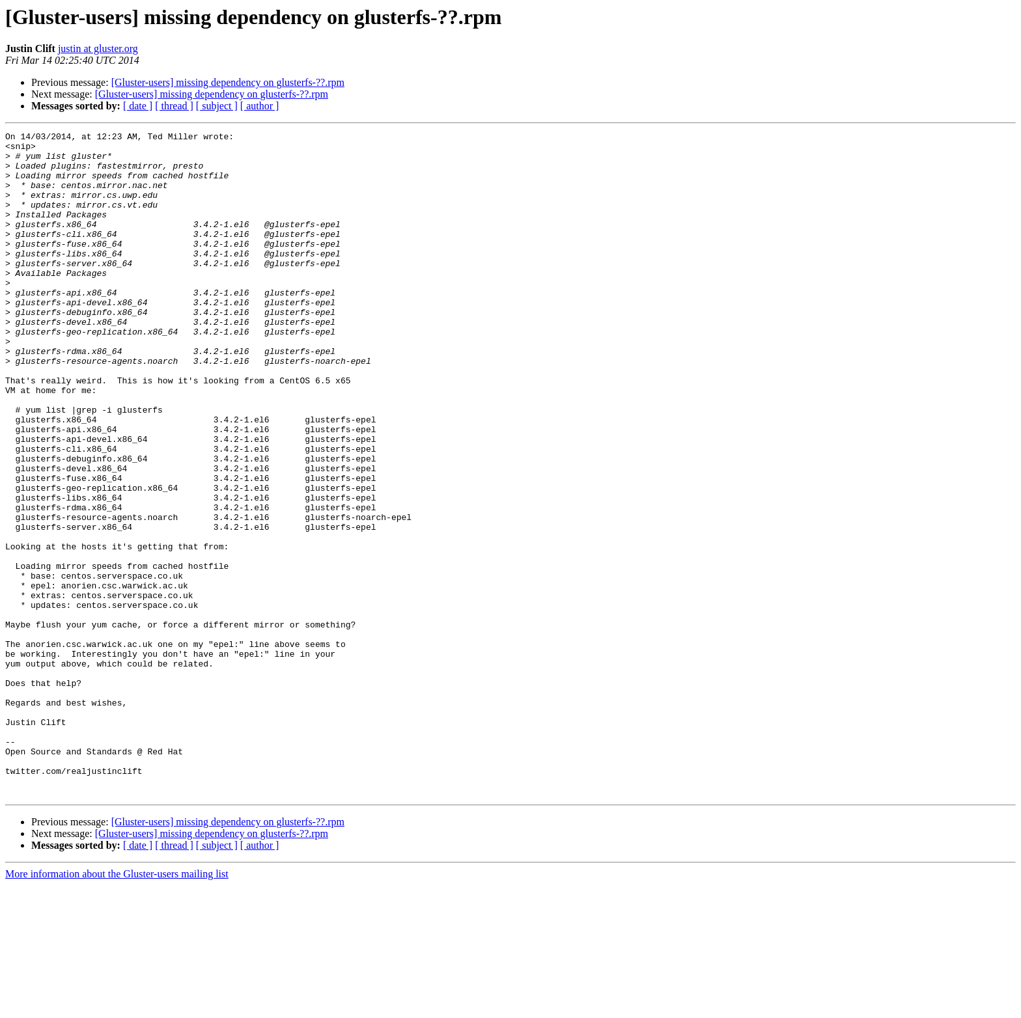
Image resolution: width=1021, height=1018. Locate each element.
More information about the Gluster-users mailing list (117, 1006)
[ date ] (137, 105)
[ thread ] (174, 105)
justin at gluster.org (98, 48)
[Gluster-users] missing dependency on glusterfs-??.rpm (227, 82)
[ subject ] (217, 105)
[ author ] (259, 105)
